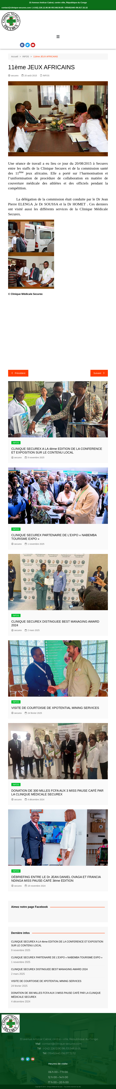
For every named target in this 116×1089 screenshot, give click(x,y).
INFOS (46, 75)
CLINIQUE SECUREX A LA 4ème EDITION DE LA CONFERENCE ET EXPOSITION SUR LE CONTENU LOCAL (57, 943)
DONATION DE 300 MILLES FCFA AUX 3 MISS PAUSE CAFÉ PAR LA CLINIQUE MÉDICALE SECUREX (56, 995)
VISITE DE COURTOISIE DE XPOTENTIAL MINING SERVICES (55, 708)
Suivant (99, 373)
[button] (58, 37)
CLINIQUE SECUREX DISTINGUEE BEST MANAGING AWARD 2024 (49, 969)
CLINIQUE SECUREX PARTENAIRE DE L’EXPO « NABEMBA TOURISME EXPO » (56, 957)
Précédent (18, 373)
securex (13, 75)
